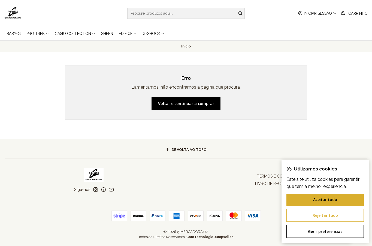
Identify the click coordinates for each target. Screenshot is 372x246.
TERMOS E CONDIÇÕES (278, 176)
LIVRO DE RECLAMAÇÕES (278, 183)
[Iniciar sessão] (317, 13)
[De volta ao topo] (186, 149)
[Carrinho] (354, 13)
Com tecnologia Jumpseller (209, 237)
